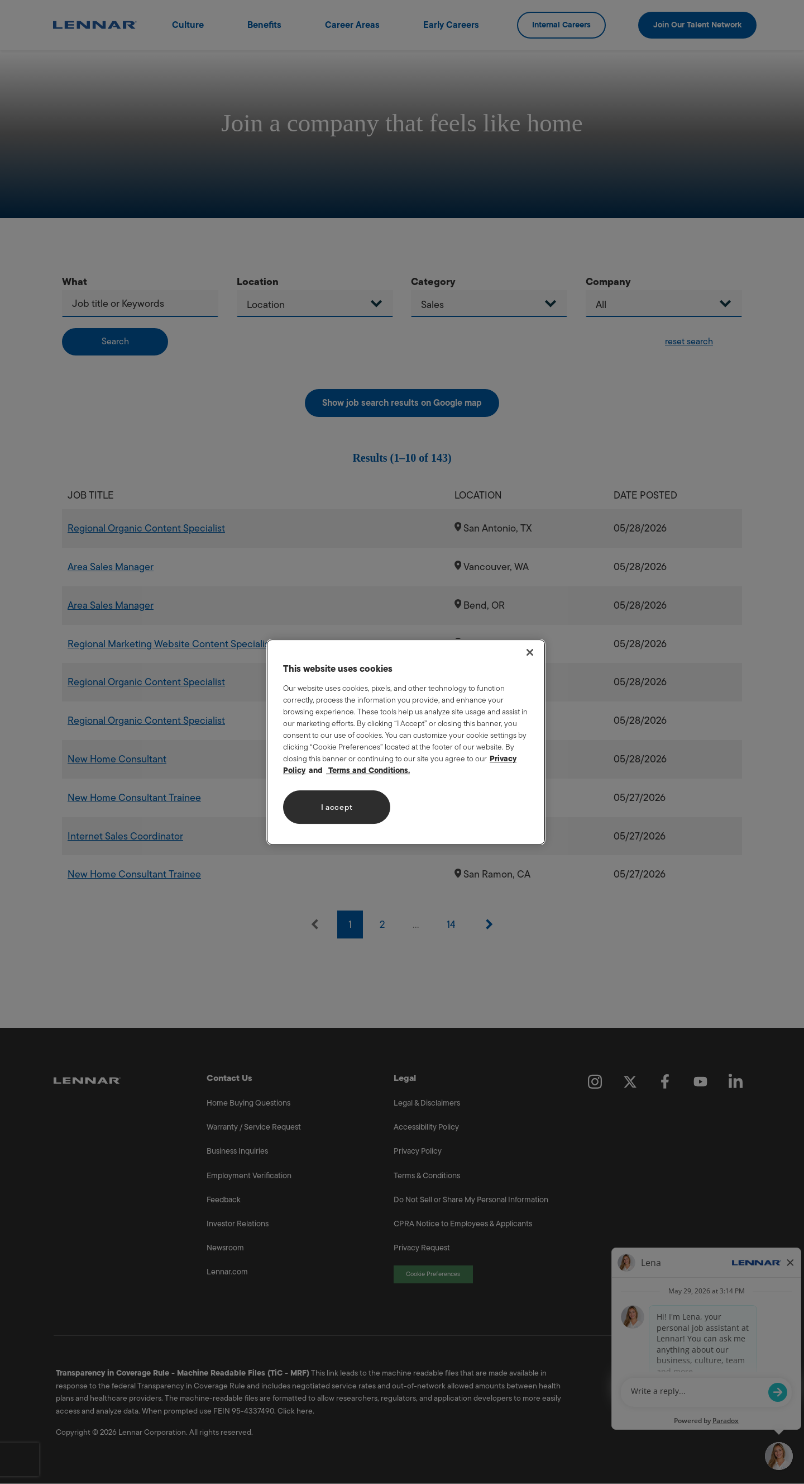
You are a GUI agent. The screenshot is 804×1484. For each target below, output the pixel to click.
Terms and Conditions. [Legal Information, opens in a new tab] (368, 770)
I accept (337, 807)
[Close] (530, 652)
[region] (405, 742)
